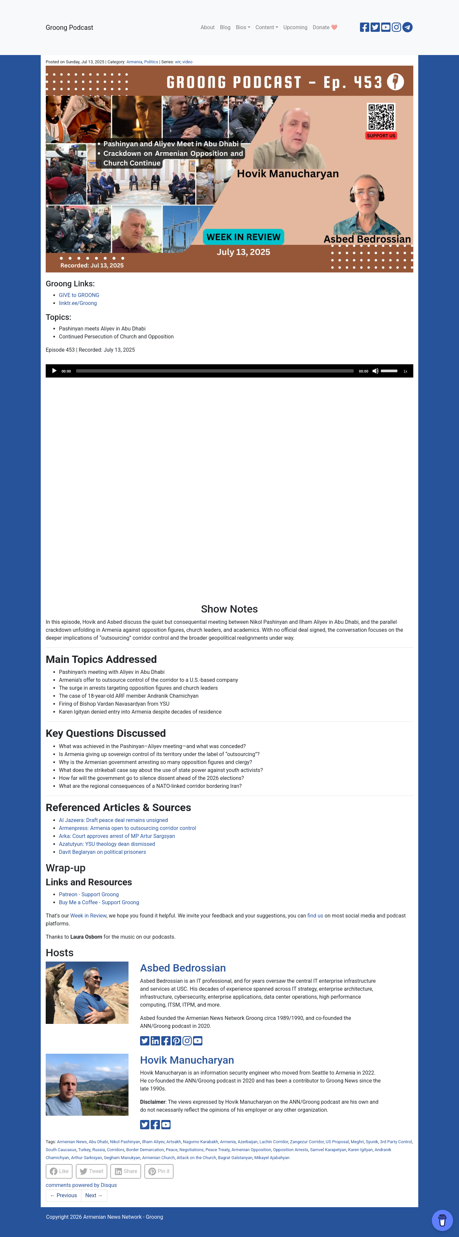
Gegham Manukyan (122, 1157)
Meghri (357, 1141)
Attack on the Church (196, 1157)
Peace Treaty (217, 1149)
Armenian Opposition (251, 1149)
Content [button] (265, 27)
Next (94, 1195)
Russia (98, 1149)
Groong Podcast (69, 27)
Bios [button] (241, 27)
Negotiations (191, 1149)
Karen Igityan (360, 1149)
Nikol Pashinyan (125, 1141)
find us (315, 916)
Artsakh (173, 1141)
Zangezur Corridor (307, 1141)
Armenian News (72, 1141)
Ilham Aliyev (153, 1141)
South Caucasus (61, 1149)
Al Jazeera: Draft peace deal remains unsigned (113, 820)
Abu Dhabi (98, 1141)
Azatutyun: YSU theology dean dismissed (107, 844)
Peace (172, 1149)
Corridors (116, 1149)
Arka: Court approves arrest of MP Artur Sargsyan (117, 836)
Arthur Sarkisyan (86, 1157)
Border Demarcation (145, 1149)
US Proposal (337, 1141)
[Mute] (375, 371)
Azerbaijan (248, 1141)
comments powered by (81, 1185)
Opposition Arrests (290, 1149)
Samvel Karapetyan (328, 1149)
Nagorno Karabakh (200, 1141)
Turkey (84, 1149)
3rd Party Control (396, 1141)
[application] (229, 371)
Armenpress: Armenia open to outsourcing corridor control (127, 828)
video (187, 61)
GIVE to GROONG (79, 295)
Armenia (134, 61)
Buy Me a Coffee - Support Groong (99, 902)
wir (177, 61)
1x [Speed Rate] (405, 371)
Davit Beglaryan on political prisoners (102, 852)
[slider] (215, 371)
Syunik (372, 1141)
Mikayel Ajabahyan (271, 1157)
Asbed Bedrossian (183, 968)
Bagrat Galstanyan (235, 1157)
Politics (151, 61)
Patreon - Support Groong (89, 894)
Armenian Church (158, 1157)
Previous (63, 1195)
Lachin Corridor (274, 1141)
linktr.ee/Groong (78, 303)
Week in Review (88, 916)
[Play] (54, 371)
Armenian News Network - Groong (123, 1217)
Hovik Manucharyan (187, 1060)
